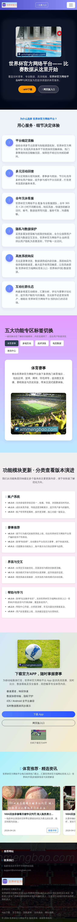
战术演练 (42, 343)
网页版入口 (48, 89)
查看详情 (52, 830)
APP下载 (27, 89)
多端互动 (27, 343)
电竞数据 (57, 343)
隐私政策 (27, 912)
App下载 (6, 912)
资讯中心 (11, 350)
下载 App (38, 714)
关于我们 (16, 912)
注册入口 (42, 4)
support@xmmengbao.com (17, 870)
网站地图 (49, 912)
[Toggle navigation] (71, 5)
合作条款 (38, 912)
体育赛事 (11, 343)
